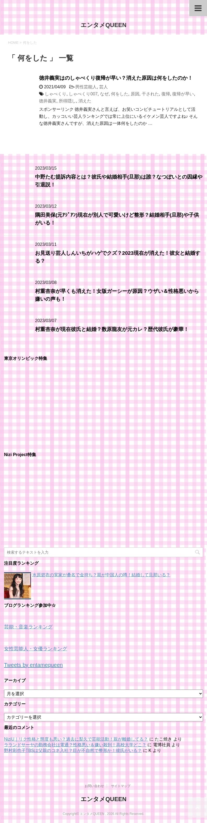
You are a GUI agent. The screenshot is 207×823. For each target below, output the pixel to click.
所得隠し (67, 101)
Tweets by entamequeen (33, 665)
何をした (119, 94)
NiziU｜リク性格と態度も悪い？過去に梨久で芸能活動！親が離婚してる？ (76, 739)
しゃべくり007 (83, 94)
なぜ (104, 94)
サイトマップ (120, 786)
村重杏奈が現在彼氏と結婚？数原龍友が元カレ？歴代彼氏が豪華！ (112, 329)
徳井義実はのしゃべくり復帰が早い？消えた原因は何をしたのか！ (116, 78)
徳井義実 (47, 101)
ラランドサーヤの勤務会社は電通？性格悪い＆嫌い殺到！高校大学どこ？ (75, 744)
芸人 (103, 87)
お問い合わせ (94, 786)
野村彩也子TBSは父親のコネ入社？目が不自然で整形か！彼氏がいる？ (73, 750)
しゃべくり (55, 94)
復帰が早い (183, 94)
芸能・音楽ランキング (28, 627)
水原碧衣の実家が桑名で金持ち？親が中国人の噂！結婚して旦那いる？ (101, 575)
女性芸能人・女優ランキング (35, 648)
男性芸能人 (86, 87)
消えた (84, 101)
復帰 (165, 94)
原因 (135, 94)
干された (150, 94)
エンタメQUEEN (103, 25)
